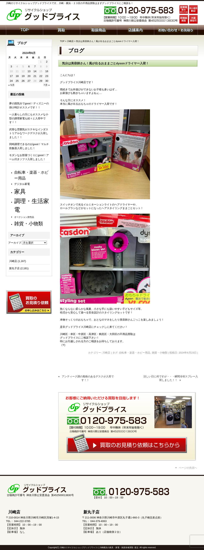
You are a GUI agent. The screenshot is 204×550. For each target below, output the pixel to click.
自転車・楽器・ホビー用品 (134, 352)
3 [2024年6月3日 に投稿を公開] (11, 66)
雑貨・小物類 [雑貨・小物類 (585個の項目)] (28, 223)
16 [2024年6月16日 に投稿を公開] (46, 71)
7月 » (46, 85)
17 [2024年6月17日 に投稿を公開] (11, 76)
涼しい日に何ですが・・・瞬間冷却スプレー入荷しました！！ (170, 378)
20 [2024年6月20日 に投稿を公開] (29, 76)
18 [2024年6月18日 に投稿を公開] (17, 76)
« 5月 (11, 85)
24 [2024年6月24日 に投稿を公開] (11, 80)
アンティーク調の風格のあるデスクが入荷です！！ (88, 378)
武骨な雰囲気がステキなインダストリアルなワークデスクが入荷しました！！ (28, 133)
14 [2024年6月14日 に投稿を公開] (34, 71)
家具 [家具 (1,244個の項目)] (20, 191)
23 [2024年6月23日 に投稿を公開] (46, 76)
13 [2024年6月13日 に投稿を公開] (29, 71)
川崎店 (70, 41)
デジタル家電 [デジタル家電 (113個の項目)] (22, 183)
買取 (61, 29)
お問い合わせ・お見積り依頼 (176, 29)
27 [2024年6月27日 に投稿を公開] (29, 80)
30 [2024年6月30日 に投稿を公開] (46, 80)
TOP (62, 41)
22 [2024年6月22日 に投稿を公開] (40, 76)
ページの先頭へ (188, 467)
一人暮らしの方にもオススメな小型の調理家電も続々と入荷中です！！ (28, 118)
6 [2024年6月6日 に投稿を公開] (29, 66)
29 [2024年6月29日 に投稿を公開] (40, 80)
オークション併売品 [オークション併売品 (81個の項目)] (24, 217)
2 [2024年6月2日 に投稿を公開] (46, 61)
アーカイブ (14, 242)
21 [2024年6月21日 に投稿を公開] (34, 76)
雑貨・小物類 (159, 352)
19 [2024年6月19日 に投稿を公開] (23, 76)
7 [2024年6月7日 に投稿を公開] (35, 66)
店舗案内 (135, 29)
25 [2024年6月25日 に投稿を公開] (17, 80)
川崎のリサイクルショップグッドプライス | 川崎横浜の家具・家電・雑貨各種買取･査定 (99, 547)
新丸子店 (14, 268)
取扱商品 (98, 29)
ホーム (24, 29)
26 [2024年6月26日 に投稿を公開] (23, 80)
